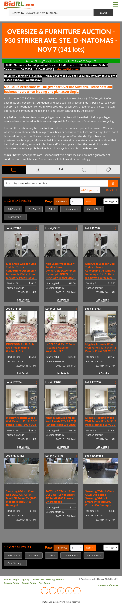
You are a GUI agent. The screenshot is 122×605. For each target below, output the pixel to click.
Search (103, 12)
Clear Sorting (14, 216)
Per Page (111, 201)
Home (7, 579)
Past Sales (44, 582)
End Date (33, 209)
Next (88, 201)
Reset (109, 190)
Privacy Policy (11, 582)
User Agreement (55, 579)
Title (51, 209)
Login (16, 579)
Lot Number (70, 209)
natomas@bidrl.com (67, 69)
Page (49, 201)
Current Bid (93, 209)
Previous (62, 201)
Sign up (25, 579)
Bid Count (12, 209)
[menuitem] (13, 209)
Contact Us (38, 579)
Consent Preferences (108, 585)
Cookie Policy (29, 582)
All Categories (90, 190)
